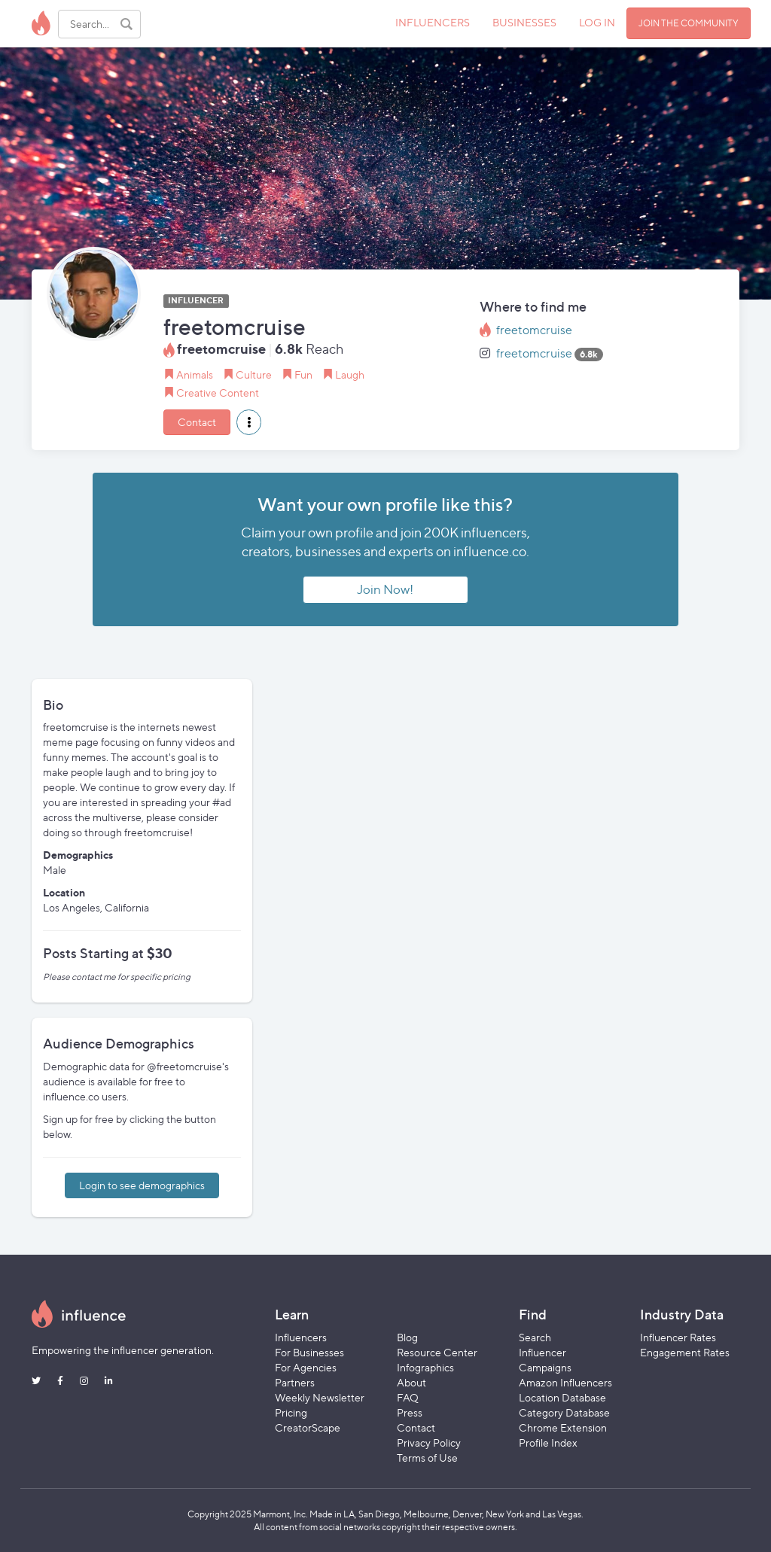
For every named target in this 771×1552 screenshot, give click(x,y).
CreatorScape (307, 1427)
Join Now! (385, 589)
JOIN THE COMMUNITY (688, 23)
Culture (254, 374)
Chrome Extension (563, 1427)
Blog (407, 1337)
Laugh (349, 374)
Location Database (562, 1397)
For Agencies (306, 1367)
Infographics (425, 1367)
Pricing (291, 1412)
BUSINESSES (524, 22)
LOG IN (597, 22)
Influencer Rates (678, 1337)
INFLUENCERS (432, 22)
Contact (197, 421)
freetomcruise (534, 330)
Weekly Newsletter (319, 1397)
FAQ (408, 1397)
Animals (194, 374)
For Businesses (309, 1352)
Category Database (564, 1412)
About (411, 1382)
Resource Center (437, 1352)
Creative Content (217, 392)
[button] (248, 422)
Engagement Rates (685, 1352)
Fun (303, 374)
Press (409, 1412)
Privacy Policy (429, 1442)
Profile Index (548, 1442)
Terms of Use (427, 1457)
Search (535, 1337)
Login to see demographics (142, 1185)
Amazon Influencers (565, 1382)
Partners (295, 1382)
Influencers (301, 1337)
